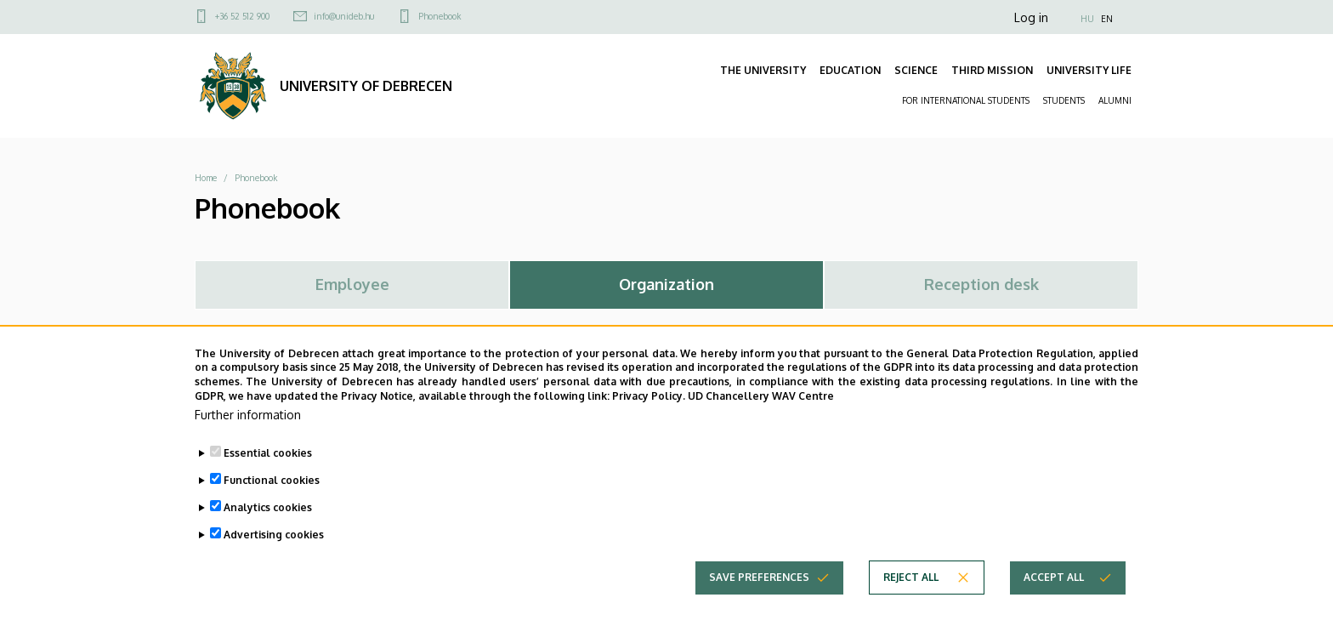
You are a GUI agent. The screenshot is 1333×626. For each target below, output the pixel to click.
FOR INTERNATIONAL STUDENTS (966, 100)
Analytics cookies (268, 526)
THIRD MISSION (992, 70)
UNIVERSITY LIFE (1089, 70)
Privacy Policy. (648, 414)
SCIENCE (916, 70)
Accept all (1054, 595)
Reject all (911, 595)
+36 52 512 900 (242, 16)
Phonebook (439, 16)
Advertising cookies (274, 553)
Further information (248, 433)
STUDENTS (1064, 100)
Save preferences (759, 595)
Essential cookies (268, 471)
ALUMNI (1115, 100)
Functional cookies (272, 498)
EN (1107, 19)
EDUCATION (850, 70)
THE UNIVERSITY (763, 70)
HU (1087, 19)
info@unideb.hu (344, 16)
